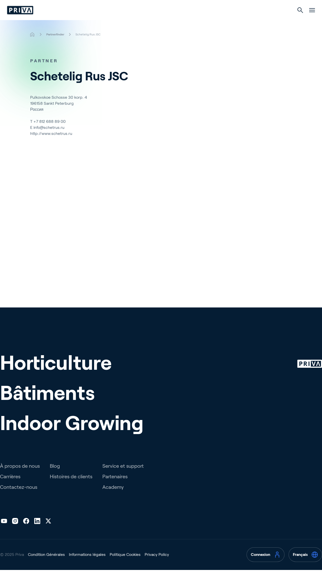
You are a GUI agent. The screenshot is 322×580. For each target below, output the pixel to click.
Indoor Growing (72, 433)
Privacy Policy (157, 564)
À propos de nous (20, 476)
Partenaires (115, 486)
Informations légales (87, 564)
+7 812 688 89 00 (49, 131)
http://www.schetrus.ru (51, 143)
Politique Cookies (125, 564)
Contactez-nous (18, 497)
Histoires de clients (71, 486)
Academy (113, 497)
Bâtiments (158, 20)
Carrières (10, 486)
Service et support (123, 476)
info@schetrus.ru (48, 137)
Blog (55, 476)
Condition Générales (46, 564)
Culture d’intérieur (204, 20)
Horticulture (117, 20)
